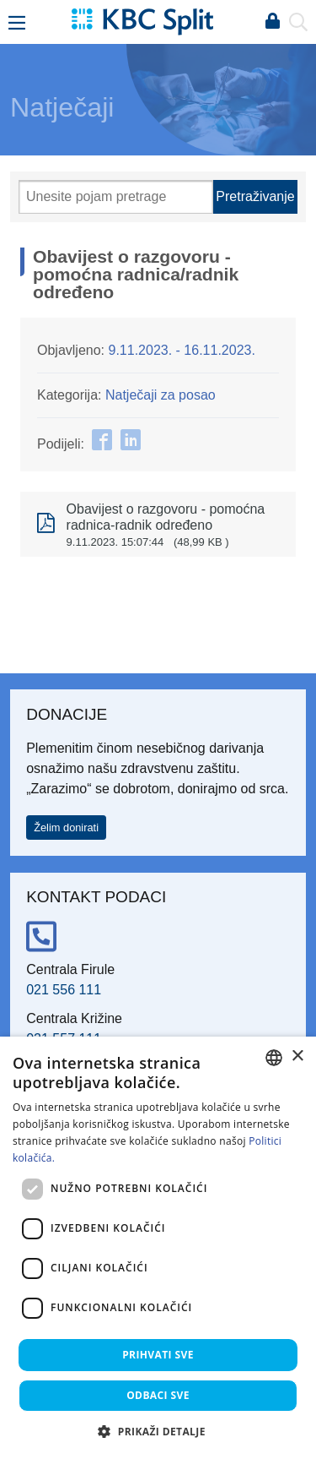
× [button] (297, 1056)
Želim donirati (66, 827)
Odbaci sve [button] (158, 1395)
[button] (158, 1431)
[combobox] (273, 1057)
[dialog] (158, 1248)
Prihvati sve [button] (158, 1354)
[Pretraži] (116, 197)
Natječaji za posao (160, 395)
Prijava (272, 22)
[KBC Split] (142, 21)
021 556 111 (63, 990)
